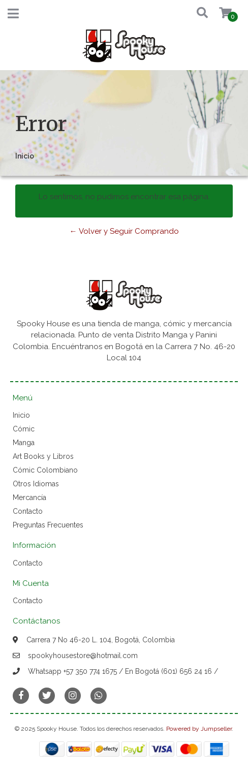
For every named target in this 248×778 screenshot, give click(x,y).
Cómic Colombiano (45, 470)
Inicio (21, 415)
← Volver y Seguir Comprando (124, 231)
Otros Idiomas (36, 484)
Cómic (24, 429)
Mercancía (29, 497)
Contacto (28, 511)
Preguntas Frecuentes (48, 525)
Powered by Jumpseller (199, 728)
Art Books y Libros (43, 456)
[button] (195, 13)
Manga (24, 443)
